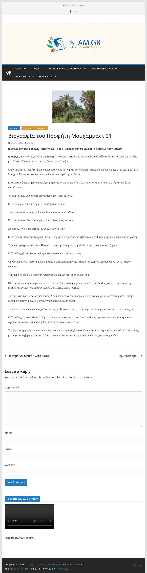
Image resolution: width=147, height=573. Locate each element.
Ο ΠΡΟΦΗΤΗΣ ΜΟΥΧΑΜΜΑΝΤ (66, 68)
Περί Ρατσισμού (130, 356)
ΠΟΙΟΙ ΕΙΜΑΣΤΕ (47, 76)
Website (10, 465)
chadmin (31, 142)
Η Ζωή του (14, 128)
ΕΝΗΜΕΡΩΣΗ (22, 76)
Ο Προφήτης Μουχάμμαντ (34, 128)
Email (8, 449)
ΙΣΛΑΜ (18, 68)
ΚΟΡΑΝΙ (35, 68)
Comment (12, 387)
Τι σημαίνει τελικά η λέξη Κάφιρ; (27, 356)
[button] (24, 68)
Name (8, 433)
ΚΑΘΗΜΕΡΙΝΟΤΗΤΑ (102, 68)
